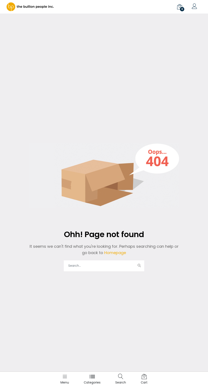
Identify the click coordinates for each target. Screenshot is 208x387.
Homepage (114, 252)
